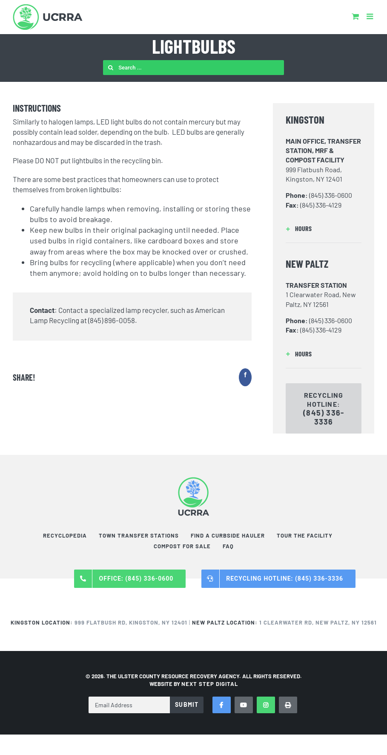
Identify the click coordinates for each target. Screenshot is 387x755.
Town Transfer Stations (139, 535)
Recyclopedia (65, 535)
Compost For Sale (182, 546)
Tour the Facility (305, 535)
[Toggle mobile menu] (370, 16)
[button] (323, 228)
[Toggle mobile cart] (355, 16)
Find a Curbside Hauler (228, 535)
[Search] (110, 67)
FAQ (228, 546)
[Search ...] (193, 67)
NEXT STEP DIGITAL (209, 683)
